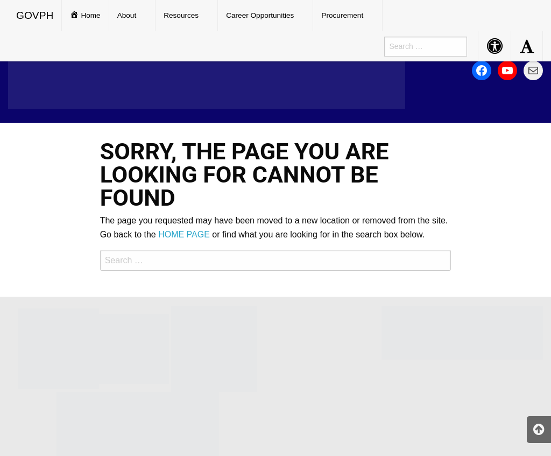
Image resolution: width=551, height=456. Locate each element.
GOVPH (34, 15)
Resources (181, 15)
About (127, 15)
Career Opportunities (260, 15)
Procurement (342, 15)
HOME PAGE (184, 234)
